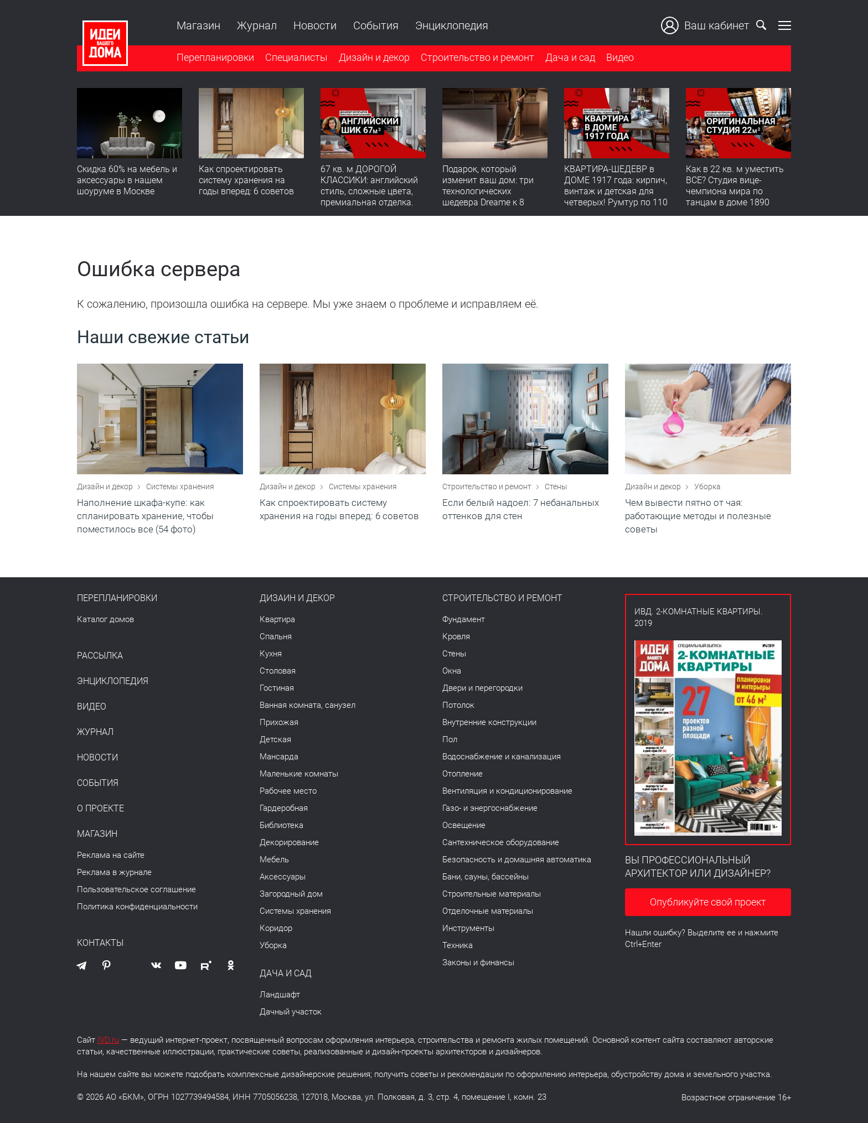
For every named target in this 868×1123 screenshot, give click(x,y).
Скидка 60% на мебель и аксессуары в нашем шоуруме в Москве (127, 180)
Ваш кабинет (705, 25)
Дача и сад (570, 57)
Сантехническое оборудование (500, 842)
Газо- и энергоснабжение (490, 808)
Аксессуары (283, 877)
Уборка (707, 486)
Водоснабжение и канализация (501, 757)
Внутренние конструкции (489, 722)
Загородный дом (291, 894)
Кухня (271, 654)
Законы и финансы (478, 962)
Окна (451, 671)
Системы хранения (180, 486)
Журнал (257, 25)
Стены (556, 486)
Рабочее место (288, 791)
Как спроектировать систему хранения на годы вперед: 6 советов (246, 180)
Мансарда (279, 757)
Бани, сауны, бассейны (485, 877)
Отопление (462, 774)
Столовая (278, 671)
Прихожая (279, 722)
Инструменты (468, 928)
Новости (315, 25)
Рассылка (100, 655)
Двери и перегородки (482, 688)
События (376, 25)
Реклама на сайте (110, 855)
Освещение (463, 825)
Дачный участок (291, 1012)
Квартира (277, 619)
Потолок (458, 705)
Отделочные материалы (487, 911)
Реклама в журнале (114, 872)
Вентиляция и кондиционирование (507, 791)
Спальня (276, 636)
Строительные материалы (491, 894)
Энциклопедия (451, 25)
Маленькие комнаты (299, 774)
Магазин (198, 25)
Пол (449, 739)
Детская (275, 739)
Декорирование (289, 842)
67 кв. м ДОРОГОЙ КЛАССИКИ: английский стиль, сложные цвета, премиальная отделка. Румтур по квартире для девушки (370, 197)
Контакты (100, 943)
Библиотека (281, 825)
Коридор (276, 928)
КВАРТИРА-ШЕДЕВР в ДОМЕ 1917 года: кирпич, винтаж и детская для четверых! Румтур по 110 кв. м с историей (616, 191)
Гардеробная (284, 808)
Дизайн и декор (374, 57)
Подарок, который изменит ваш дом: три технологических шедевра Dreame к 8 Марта (488, 191)
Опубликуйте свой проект (708, 902)
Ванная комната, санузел (307, 705)
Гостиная (277, 688)
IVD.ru (108, 1040)
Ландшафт (280, 995)
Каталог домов (105, 619)
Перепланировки (215, 57)
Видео (620, 57)
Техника (457, 945)
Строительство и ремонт (477, 57)
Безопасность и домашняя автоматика (516, 860)
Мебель (274, 860)
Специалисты (296, 57)
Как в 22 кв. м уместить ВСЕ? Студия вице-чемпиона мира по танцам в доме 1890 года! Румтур (735, 191)
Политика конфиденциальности (137, 907)
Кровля (456, 636)
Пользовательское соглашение (136, 889)
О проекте (100, 808)
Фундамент (463, 619)
